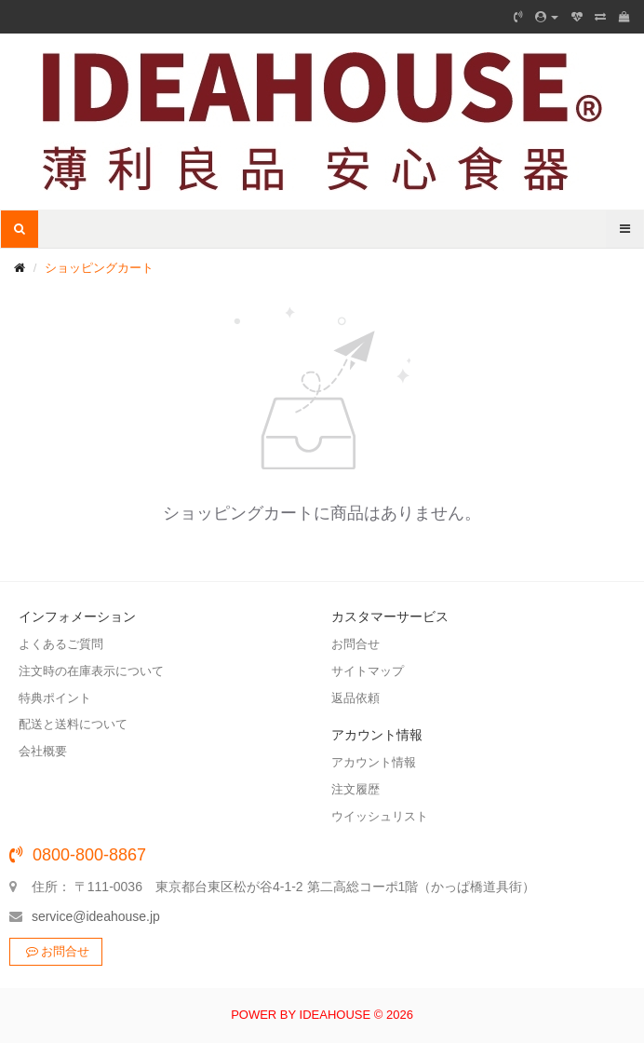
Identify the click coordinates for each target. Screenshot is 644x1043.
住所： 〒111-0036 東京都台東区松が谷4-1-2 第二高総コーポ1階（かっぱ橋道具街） (283, 886)
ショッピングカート (99, 268)
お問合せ (55, 951)
